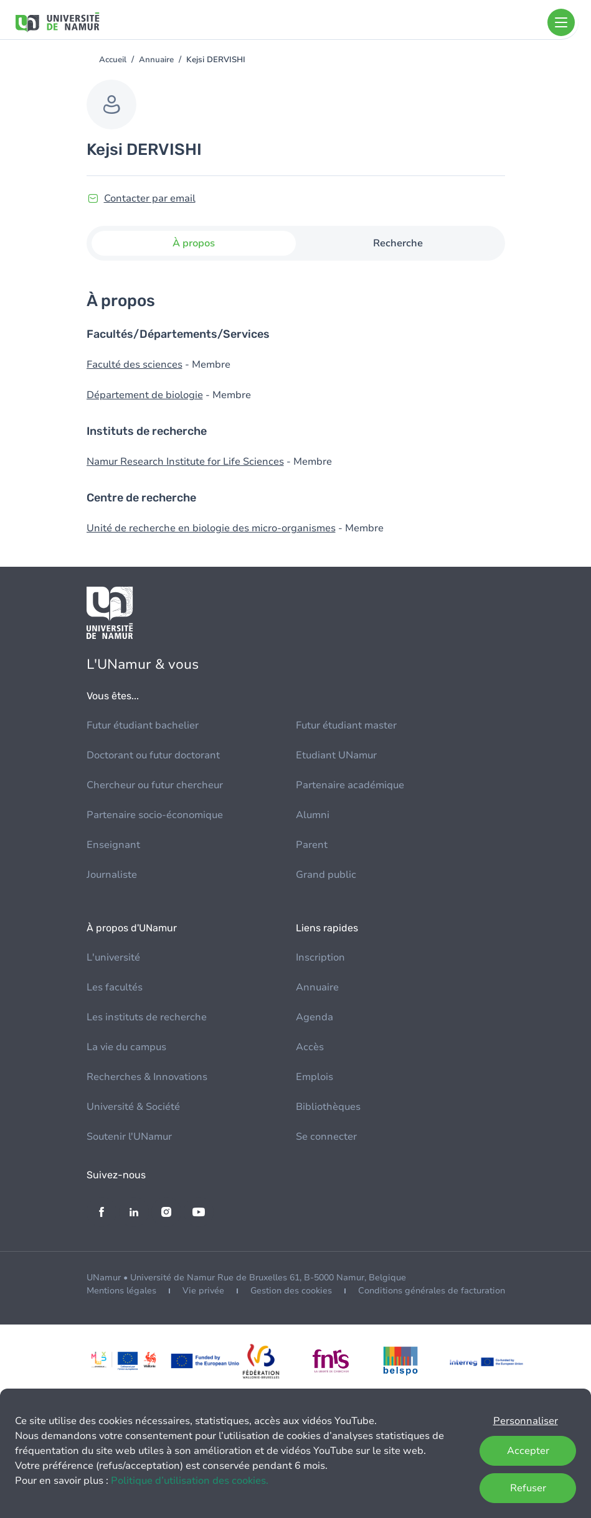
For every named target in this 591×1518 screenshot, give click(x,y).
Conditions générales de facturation (431, 1291)
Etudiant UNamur (336, 755)
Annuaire (156, 60)
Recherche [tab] (398, 243)
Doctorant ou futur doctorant (153, 755)
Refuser (528, 1488)
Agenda (314, 1017)
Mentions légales (121, 1291)
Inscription (320, 957)
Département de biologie (145, 395)
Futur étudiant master (346, 725)
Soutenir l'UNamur (129, 1136)
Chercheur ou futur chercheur (155, 785)
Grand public (326, 875)
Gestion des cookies (291, 1291)
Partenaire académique (350, 785)
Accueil (112, 60)
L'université (113, 957)
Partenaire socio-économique (155, 815)
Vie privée (203, 1291)
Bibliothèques (328, 1107)
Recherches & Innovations (147, 1077)
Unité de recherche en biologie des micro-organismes (211, 528)
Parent (312, 845)
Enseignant (113, 845)
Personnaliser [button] (525, 1421)
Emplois (314, 1077)
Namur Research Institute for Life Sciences (185, 461)
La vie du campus (126, 1047)
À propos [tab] (194, 243)
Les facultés (115, 987)
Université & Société (133, 1107)
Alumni (312, 815)
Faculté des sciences (134, 364)
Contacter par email (150, 198)
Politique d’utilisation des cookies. (189, 1481)
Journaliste (112, 875)
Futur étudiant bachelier (143, 725)
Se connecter (326, 1136)
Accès (310, 1047)
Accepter (528, 1451)
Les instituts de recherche (147, 1017)
